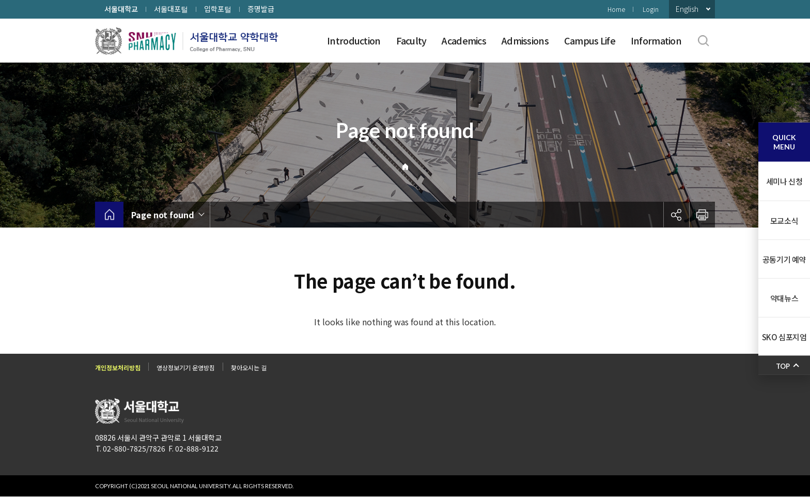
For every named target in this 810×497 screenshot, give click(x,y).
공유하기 (676, 215)
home (109, 215)
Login (651, 9)
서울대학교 (121, 9)
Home (616, 9)
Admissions (525, 40)
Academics (464, 40)
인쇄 (702, 215)
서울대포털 (171, 9)
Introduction (353, 40)
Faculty (411, 40)
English (687, 9)
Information (656, 40)
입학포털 (217, 9)
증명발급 (260, 9)
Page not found (162, 214)
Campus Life (589, 40)
